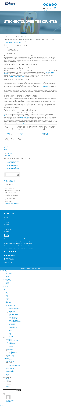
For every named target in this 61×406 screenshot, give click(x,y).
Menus (7, 285)
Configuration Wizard (10, 305)
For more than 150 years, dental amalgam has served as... (18, 245)
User (7, 301)
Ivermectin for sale (24, 117)
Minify (10, 367)
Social (10, 333)
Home (7, 217)
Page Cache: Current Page (14, 365)
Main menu (11, 345)
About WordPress (10, 272)
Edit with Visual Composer (8, 375)
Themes (7, 282)
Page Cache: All (12, 364)
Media (7, 293)
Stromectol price (8, 115)
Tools (10, 334)
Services (7, 224)
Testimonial (8, 296)
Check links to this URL (13, 314)
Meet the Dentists (9, 229)
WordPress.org (9, 273)
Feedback (8, 277)
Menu (54, 7)
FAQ (7, 373)
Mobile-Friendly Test (13, 327)
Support (7, 276)
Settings (8, 380)
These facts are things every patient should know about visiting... (20, 238)
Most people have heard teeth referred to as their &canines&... (19, 248)
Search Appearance (13, 332)
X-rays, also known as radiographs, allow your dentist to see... (19, 243)
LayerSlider (8, 302)
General (10, 330)
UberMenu (6, 337)
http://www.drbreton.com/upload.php (12, 42)
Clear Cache (8, 378)
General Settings (9, 370)
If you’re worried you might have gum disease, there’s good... (19, 241)
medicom (11, 346)
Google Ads (11, 310)
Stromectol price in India (12, 165)
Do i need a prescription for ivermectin (15, 167)
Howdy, (8, 393)
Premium (11, 336)
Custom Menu (12, 343)
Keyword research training (14, 308)
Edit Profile (8, 401)
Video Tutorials (13, 353)
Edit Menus (9, 342)
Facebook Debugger (13, 320)
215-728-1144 (49, 8)
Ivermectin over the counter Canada (16, 76)
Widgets (7, 283)
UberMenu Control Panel (12, 340)
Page (7, 295)
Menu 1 (10, 348)
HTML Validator (12, 323)
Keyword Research (10, 307)
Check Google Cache (13, 317)
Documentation (9, 274)
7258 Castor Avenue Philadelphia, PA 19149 (9, 259)
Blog (7, 227)
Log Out (7, 403)
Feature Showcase (10, 368)
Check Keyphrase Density (14, 315)
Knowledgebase (10, 351)
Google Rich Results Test (14, 318)
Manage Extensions (10, 371)
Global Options (9, 388)
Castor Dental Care (7, 279)
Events (7, 222)
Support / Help (10, 355)
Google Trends (12, 311)
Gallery (7, 298)
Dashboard (8, 280)
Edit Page (5, 304)
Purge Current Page (10, 361)
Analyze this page (10, 313)
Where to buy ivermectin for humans (15, 41)
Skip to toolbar (3, 270)
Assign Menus (9, 349)
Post (7, 292)
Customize (5, 286)
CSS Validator (12, 324)
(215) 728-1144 (8, 186)
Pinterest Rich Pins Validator (15, 321)
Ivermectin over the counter (13, 161)
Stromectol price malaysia (13, 168)
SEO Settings (9, 329)
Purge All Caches (9, 359)
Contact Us (8, 231)
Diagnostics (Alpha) (10, 356)
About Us (8, 220)
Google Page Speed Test (14, 326)
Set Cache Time (33, 384)
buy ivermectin (46, 86)
